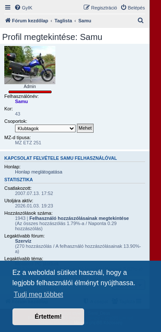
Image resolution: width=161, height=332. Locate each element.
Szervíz (23, 241)
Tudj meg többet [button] (38, 294)
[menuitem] (23, 8)
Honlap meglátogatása (38, 171)
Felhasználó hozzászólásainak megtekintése (79, 218)
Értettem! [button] (48, 316)
